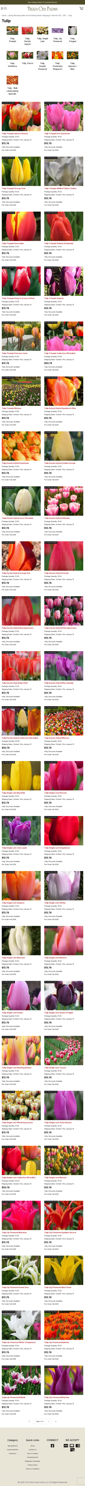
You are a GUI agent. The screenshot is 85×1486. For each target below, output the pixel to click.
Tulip (70, 15)
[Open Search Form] (5, 9)
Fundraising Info (32, 1457)
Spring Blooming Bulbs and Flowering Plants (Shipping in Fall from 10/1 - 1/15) (37, 15)
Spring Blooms (13, 1446)
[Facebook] (52, 1446)
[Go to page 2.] (55, 1421)
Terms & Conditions (32, 1469)
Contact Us (32, 1449)
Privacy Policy (32, 1465)
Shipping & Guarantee (32, 1461)
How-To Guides (32, 1453)
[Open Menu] (2, 9)
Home (4, 15)
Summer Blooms (12, 1449)
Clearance (12, 1453)
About (33, 1446)
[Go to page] (42, 1421)
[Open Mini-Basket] (82, 8)
